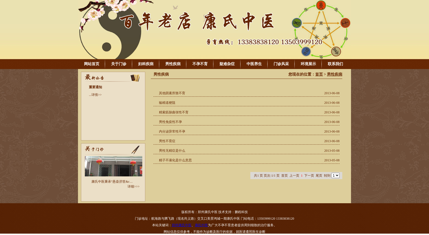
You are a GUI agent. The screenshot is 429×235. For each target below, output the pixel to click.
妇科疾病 (145, 64)
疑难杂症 (227, 64)
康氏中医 (201, 225)
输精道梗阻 (167, 103)
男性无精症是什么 (172, 151)
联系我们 (335, 64)
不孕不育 (200, 64)
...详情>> (95, 95)
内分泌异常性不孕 (172, 131)
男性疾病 (173, 64)
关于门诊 (118, 64)
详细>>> (133, 186)
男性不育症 (167, 141)
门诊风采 (281, 64)
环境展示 (308, 64)
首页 (319, 74)
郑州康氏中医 (182, 225)
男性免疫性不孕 (170, 122)
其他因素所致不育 (172, 93)
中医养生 (254, 64)
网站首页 (91, 64)
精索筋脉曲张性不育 (174, 112)
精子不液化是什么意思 (175, 160)
